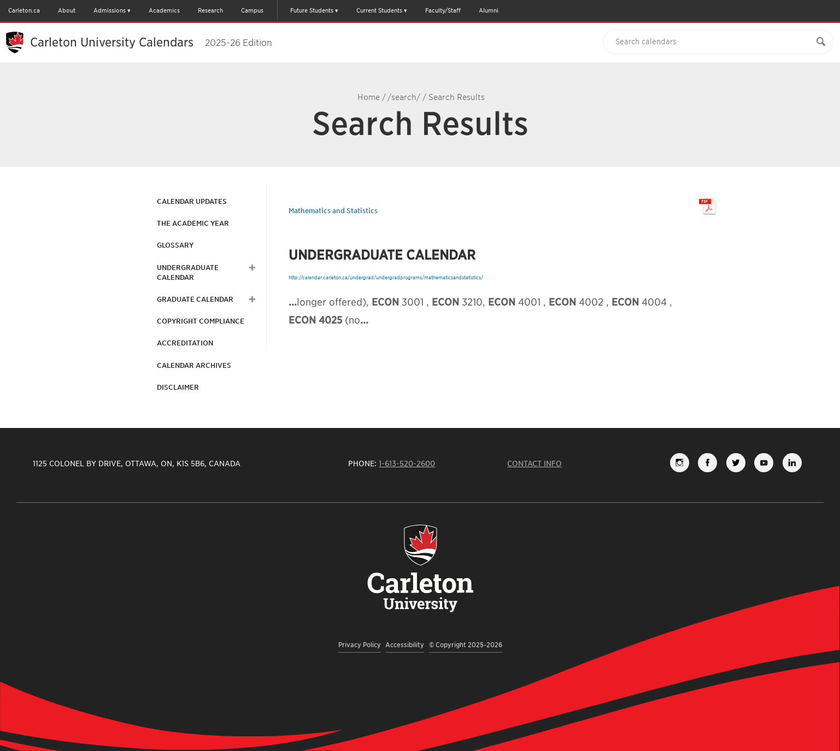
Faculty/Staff (443, 10)
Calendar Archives (194, 365)
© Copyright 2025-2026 (465, 645)
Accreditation (185, 343)
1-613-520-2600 (407, 463)
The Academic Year (193, 223)
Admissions (109, 10)
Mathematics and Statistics (333, 211)
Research (210, 10)
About (66, 10)
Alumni (488, 10)
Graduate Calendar (195, 299)
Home (368, 97)
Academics (164, 10)
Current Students (379, 10)
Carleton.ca (24, 10)
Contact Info (534, 463)
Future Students (311, 10)
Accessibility (404, 645)
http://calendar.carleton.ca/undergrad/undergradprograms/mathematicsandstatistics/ (386, 277)
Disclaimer (178, 387)
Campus (252, 10)
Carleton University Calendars (151, 42)
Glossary (175, 245)
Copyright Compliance (200, 321)
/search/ (403, 97)
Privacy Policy (359, 645)
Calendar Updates (192, 201)
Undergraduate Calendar (188, 272)
